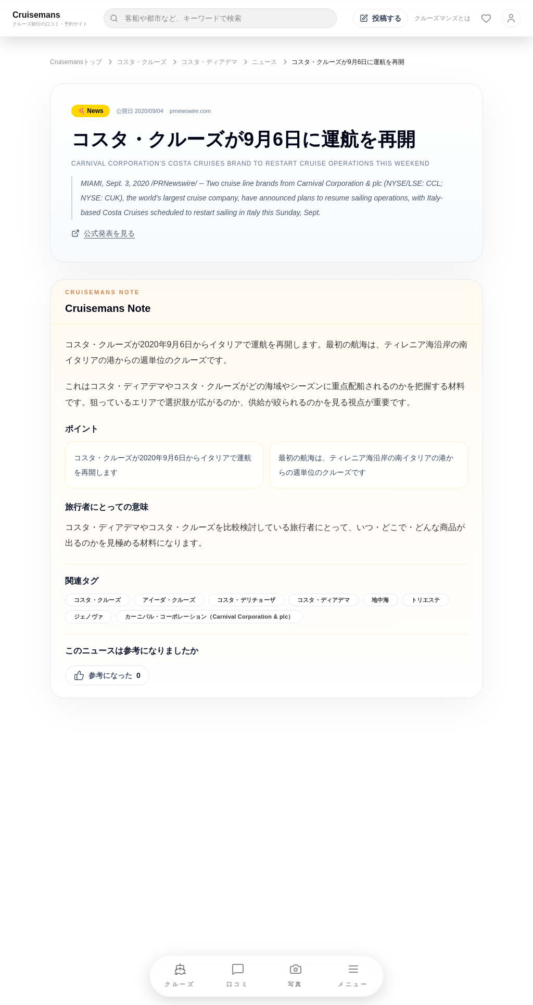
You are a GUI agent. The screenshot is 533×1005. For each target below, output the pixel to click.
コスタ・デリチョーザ (246, 600)
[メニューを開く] (353, 976)
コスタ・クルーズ (142, 62)
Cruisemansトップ (76, 62)
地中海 (380, 600)
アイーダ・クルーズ (169, 600)
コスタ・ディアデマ (209, 62)
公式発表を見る (103, 233)
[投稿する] (380, 18)
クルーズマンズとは (442, 18)
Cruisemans (36, 14)
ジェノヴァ (88, 616)
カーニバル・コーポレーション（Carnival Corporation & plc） (209, 616)
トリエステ (425, 600)
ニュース (264, 62)
